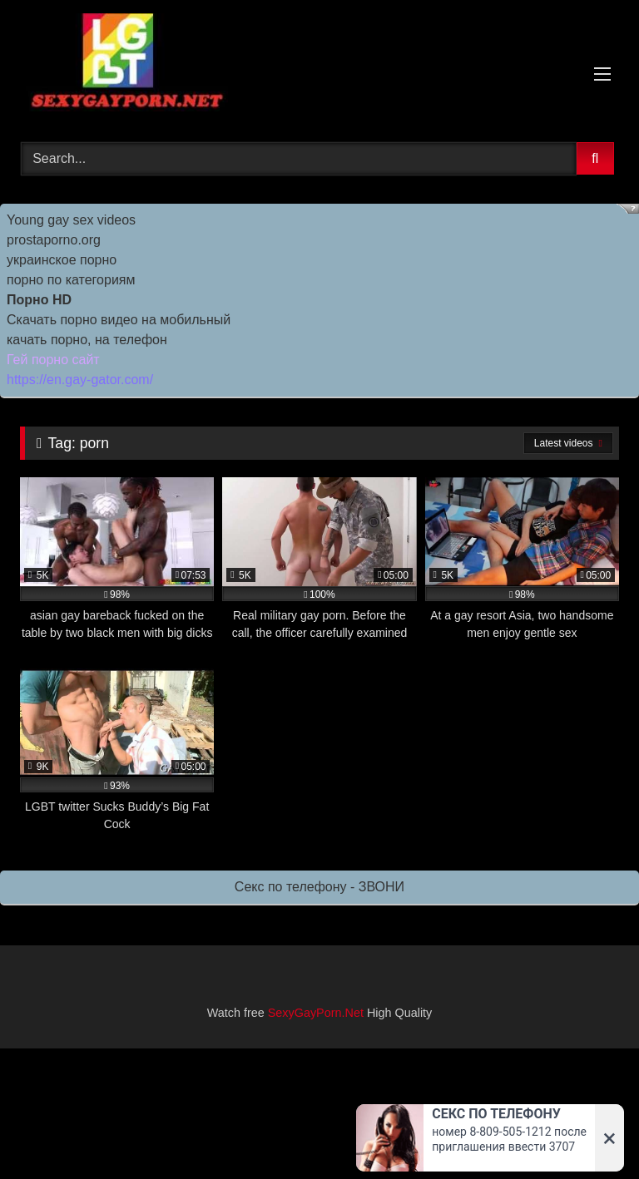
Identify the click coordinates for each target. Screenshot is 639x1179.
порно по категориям (71, 280)
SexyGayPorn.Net (316, 1012)
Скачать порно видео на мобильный (118, 320)
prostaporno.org (54, 240)
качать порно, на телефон (87, 340)
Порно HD (39, 300)
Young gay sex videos (71, 220)
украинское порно (61, 260)
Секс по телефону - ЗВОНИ (319, 887)
